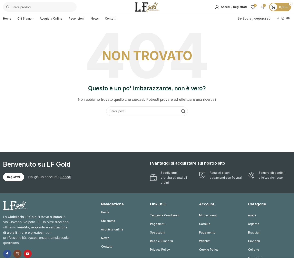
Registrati (13, 177)
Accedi (65, 177)
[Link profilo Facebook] (277, 19)
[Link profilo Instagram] (282, 19)
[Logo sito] (147, 7)
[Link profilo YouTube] (288, 19)
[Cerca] (40, 7)
